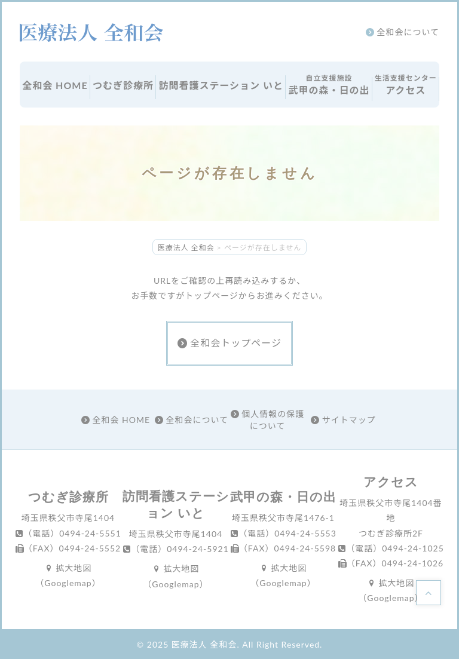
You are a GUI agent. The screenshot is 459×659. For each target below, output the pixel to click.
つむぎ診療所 (123, 85)
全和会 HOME (54, 85)
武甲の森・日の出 (329, 84)
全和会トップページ (229, 342)
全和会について (402, 32)
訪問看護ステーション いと (220, 85)
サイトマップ (343, 420)
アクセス (405, 84)
